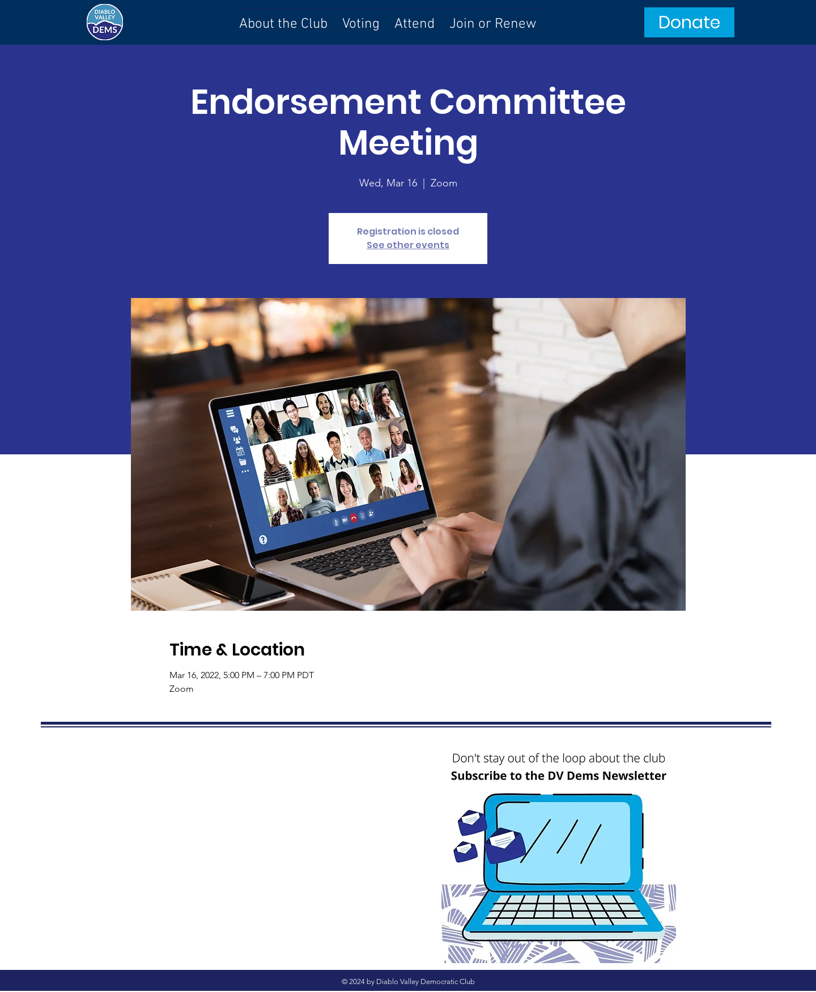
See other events (408, 245)
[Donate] (689, 22)
